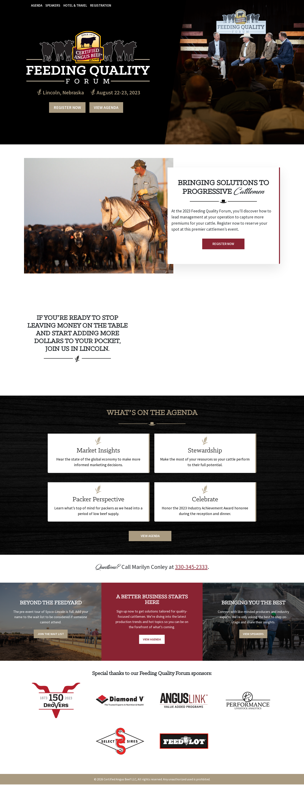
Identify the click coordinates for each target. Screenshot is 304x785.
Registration (100, 5)
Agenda (36, 5)
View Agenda (106, 107)
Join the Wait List (50, 634)
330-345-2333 (191, 566)
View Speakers (253, 634)
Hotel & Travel (75, 5)
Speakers (52, 5)
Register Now (67, 107)
